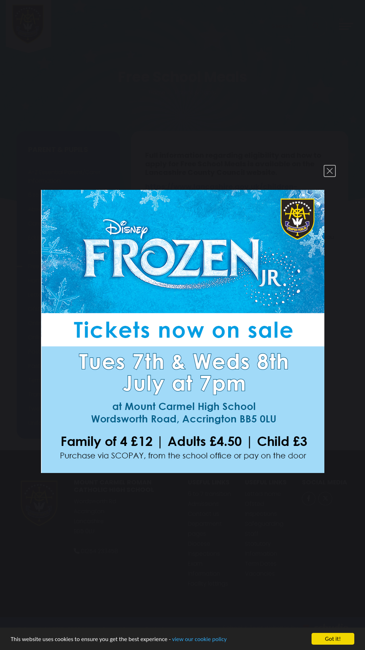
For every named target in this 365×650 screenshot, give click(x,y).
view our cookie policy (199, 639)
